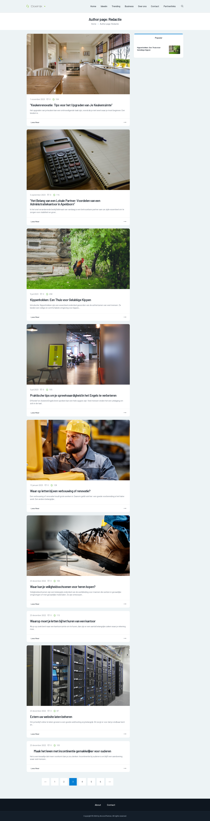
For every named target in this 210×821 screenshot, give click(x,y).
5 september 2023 (38, 195)
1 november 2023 (37, 99)
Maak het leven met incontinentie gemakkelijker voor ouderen (70, 751)
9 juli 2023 (34, 294)
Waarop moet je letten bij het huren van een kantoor (62, 621)
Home (93, 24)
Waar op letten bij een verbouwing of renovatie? (60, 491)
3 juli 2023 (34, 390)
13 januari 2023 (36, 485)
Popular (158, 37)
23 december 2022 (38, 581)
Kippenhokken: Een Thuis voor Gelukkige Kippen (60, 300)
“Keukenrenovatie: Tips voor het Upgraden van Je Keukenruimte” (71, 105)
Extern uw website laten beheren (51, 716)
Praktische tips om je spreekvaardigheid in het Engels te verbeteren (73, 395)
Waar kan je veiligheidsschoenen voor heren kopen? (62, 586)
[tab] (158, 37)
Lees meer (35, 122)
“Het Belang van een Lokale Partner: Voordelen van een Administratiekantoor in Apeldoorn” (65, 202)
